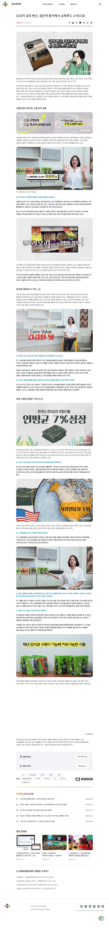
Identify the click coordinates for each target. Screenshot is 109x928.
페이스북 (85, 906)
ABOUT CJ (73, 4)
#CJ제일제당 (32, 775)
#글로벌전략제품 (26, 779)
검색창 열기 (100, 4)
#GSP (59, 775)
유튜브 (81, 906)
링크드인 (90, 906)
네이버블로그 (94, 906)
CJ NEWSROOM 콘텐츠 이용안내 (40, 909)
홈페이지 (102, 906)
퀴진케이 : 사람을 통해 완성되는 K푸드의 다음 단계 (35, 877)
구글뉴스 (98, 906)
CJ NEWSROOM (5, 4)
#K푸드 (51, 775)
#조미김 (38, 779)
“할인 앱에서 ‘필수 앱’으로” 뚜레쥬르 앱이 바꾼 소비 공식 (37, 884)
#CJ (23, 775)
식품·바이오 (19, 23)
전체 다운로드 (81, 766)
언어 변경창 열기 (105, 4)
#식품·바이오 (25, 782)
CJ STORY (61, 4)
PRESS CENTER (48, 4)
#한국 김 (47, 779)
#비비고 (42, 775)
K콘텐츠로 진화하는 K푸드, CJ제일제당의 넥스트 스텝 (36, 881)
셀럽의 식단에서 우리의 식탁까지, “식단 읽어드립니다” (36, 888)
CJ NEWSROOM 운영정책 (38, 906)
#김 (55, 779)
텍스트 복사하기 (81, 756)
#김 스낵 (62, 779)
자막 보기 (90, 734)
